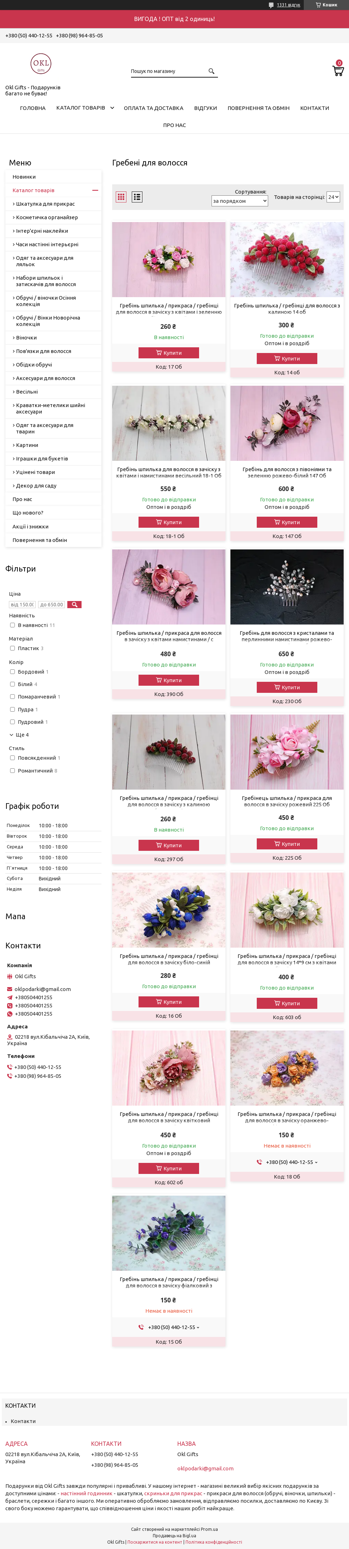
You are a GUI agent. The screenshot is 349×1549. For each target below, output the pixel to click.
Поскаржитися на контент (154, 1542)
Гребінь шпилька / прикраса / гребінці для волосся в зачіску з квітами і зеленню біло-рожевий (169, 311)
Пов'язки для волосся (43, 351)
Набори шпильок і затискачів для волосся (46, 281)
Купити (172, 353)
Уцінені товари (35, 472)
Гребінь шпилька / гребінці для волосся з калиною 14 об (287, 308)
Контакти (314, 108)
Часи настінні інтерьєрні (47, 244)
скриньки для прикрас (173, 1493)
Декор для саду (36, 486)
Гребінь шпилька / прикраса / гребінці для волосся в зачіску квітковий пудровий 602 (169, 1120)
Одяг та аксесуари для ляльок (44, 261)
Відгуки (205, 108)
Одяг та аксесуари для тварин (44, 428)
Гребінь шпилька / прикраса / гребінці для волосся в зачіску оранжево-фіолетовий (287, 1120)
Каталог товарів (80, 108)
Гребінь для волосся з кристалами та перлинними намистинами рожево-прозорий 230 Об (287, 639)
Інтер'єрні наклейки (42, 231)
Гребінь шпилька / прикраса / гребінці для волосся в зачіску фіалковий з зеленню (169, 1285)
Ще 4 (22, 735)
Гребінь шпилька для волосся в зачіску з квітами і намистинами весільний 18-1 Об (169, 472)
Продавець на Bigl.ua (174, 1535)
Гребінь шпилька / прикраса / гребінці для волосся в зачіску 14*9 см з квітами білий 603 (287, 962)
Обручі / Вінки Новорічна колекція (48, 321)
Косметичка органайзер (47, 217)
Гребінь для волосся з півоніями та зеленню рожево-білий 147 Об (287, 472)
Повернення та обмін (259, 108)
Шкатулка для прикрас (45, 204)
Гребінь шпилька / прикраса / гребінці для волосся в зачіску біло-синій (169, 959)
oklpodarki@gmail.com (43, 989)
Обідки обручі (34, 365)
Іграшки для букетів (42, 458)
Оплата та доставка (153, 108)
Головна (33, 108)
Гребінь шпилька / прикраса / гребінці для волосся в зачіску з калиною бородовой (169, 804)
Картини (27, 445)
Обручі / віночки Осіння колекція (46, 301)
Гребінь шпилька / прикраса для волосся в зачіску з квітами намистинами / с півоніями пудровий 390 (169, 639)
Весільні (27, 392)
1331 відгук (288, 4)
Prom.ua (209, 1529)
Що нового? (27, 513)
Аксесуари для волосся (45, 378)
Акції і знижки (30, 526)
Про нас (174, 125)
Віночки (26, 337)
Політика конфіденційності (214, 1542)
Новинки (24, 177)
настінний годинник (87, 1493)
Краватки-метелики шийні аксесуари (50, 408)
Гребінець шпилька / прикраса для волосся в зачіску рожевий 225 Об (287, 801)
